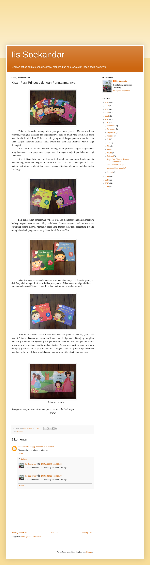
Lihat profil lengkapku (121, 91)
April (109, 149)
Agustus (110, 136)
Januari (110, 172)
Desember (111, 126)
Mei (108, 146)
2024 (107, 106)
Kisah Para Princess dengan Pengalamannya (118, 160)
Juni (109, 143)
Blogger (89, 552)
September (111, 132)
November (111, 129)
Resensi (20, 432)
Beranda (54, 533)
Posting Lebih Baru (19, 533)
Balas (20, 454)
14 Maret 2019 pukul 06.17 (46, 447)
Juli (108, 139)
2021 (107, 116)
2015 (107, 187)
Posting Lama (87, 533)
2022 (107, 113)
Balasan (24, 459)
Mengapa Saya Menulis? (116, 168)
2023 (107, 109)
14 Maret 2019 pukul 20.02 (51, 464)
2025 (107, 102)
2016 (107, 183)
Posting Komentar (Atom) (31, 537)
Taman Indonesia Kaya (115, 165)
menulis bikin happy (26, 447)
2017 (107, 180)
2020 (107, 119)
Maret (109, 153)
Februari (110, 156)
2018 (107, 177)
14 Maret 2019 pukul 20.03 (51, 476)
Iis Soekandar (38, 54)
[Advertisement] (75, 20)
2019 (107, 123)
